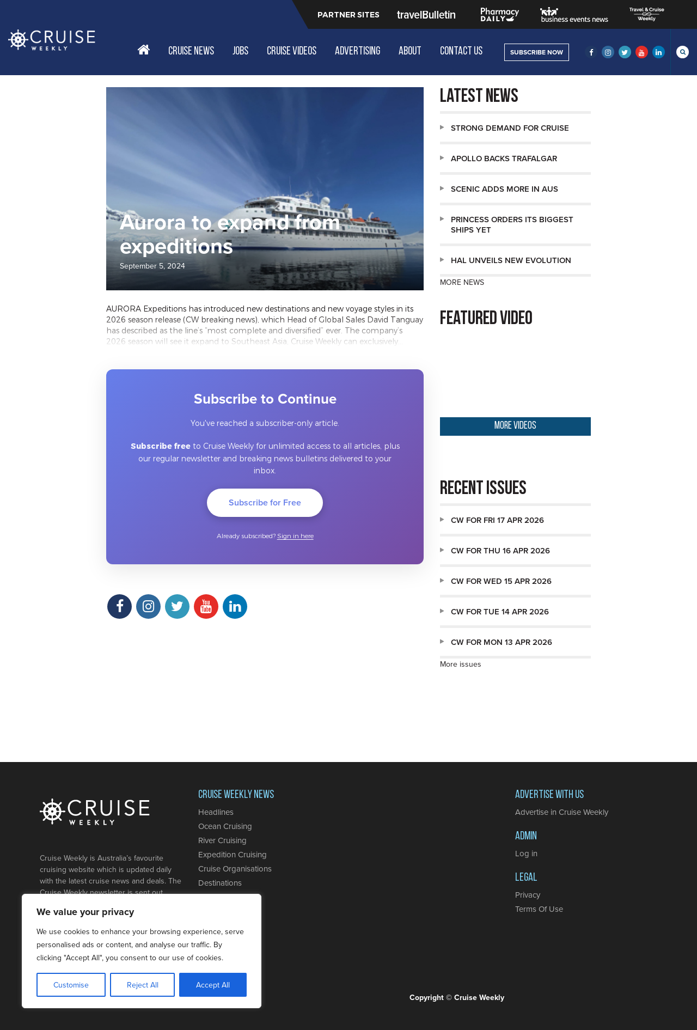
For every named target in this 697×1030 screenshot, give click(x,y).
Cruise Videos (291, 51)
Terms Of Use (539, 909)
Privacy (527, 894)
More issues (460, 664)
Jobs (240, 51)
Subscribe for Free (265, 502)
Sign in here (295, 536)
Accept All (213, 984)
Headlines (216, 812)
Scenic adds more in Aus (504, 188)
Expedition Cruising (232, 854)
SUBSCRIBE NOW (536, 52)
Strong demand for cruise (510, 127)
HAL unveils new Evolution (511, 260)
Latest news (479, 97)
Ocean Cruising (225, 826)
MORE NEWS (462, 282)
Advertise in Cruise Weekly (561, 812)
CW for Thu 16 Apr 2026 (500, 550)
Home (143, 50)
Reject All (142, 984)
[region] (141, 951)
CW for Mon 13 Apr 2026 (501, 642)
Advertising (357, 51)
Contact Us (461, 51)
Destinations (220, 882)
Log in (526, 853)
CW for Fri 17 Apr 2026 (497, 520)
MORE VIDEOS (515, 426)
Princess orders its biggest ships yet (512, 224)
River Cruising (222, 840)
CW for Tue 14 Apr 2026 (500, 611)
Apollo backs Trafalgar (504, 158)
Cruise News (191, 51)
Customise (71, 984)
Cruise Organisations (235, 868)
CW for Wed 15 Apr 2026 (501, 581)
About (410, 51)
